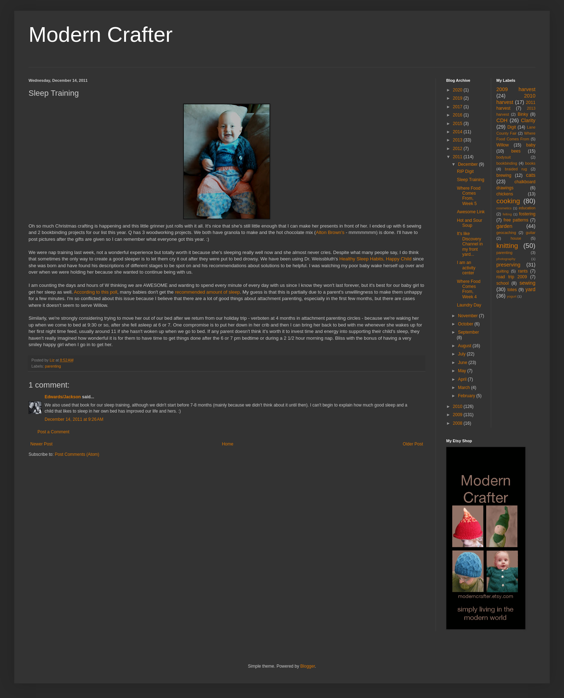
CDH (502, 120)
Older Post (413, 444)
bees (515, 151)
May (462, 370)
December (468, 164)
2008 (458, 423)
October (466, 323)
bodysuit (504, 157)
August (465, 345)
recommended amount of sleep (207, 292)
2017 (458, 106)
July (462, 354)
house (516, 238)
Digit (511, 127)
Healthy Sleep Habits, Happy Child (375, 258)
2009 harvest (516, 89)
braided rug (516, 169)
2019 (458, 98)
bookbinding (507, 163)
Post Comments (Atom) (77, 454)
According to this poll (95, 292)
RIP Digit (465, 171)
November (468, 315)
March (464, 387)
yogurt (512, 296)
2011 (458, 156)
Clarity (528, 120)
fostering (527, 213)
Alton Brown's (330, 232)
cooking (508, 201)
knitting (507, 245)
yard (530, 289)
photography (506, 259)
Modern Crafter (100, 34)
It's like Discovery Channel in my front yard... (470, 244)
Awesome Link (471, 211)
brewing (504, 175)
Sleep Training (470, 179)
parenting (53, 366)
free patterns (516, 220)
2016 (458, 115)
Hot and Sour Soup (469, 223)
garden (505, 226)
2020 (458, 90)
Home (227, 444)
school (503, 283)
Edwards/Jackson (63, 396)
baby (530, 145)
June (463, 362)
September (468, 332)
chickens (505, 193)
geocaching (506, 232)
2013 (458, 140)
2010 (458, 406)
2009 (458, 414)
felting (507, 214)
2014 (458, 131)
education (527, 208)
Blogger (307, 666)
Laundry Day (469, 305)
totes (512, 289)
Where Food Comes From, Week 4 (468, 289)
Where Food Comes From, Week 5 (468, 196)
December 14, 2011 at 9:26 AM (74, 419)
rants (523, 271)
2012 (458, 148)
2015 (458, 123)
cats (530, 175)
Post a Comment (53, 431)
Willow (503, 145)
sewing (527, 283)
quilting (503, 271)
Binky (523, 114)
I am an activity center (466, 267)
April (463, 379)
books (530, 163)
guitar (530, 232)
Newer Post (41, 444)
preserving (508, 265)
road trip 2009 (512, 276)
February (467, 395)
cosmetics (504, 208)
